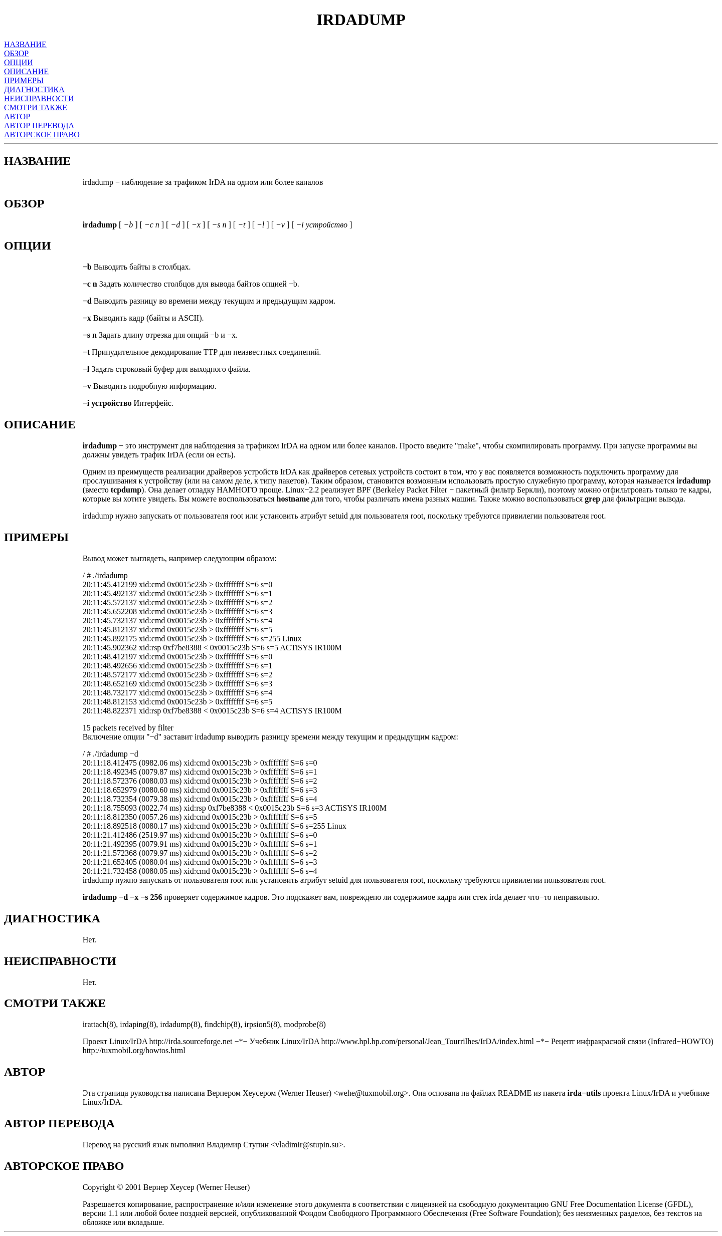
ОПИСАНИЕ (26, 71)
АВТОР (17, 116)
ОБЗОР (16, 53)
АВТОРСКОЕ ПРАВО (42, 134)
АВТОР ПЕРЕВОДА (39, 125)
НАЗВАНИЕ (25, 44)
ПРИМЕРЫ (24, 80)
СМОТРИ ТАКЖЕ (35, 107)
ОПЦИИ (18, 62)
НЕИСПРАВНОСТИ (39, 98)
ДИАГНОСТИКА (34, 89)
